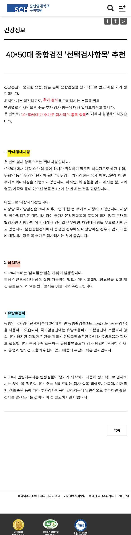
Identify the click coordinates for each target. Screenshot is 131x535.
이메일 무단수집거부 (101, 506)
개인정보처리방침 (74, 506)
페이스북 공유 (107, 21)
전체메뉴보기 (122, 8)
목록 (117, 430)
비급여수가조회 (27, 506)
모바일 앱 (123, 506)
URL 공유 (123, 21)
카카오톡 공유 (115, 21)
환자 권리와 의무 (50, 506)
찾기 (110, 8)
